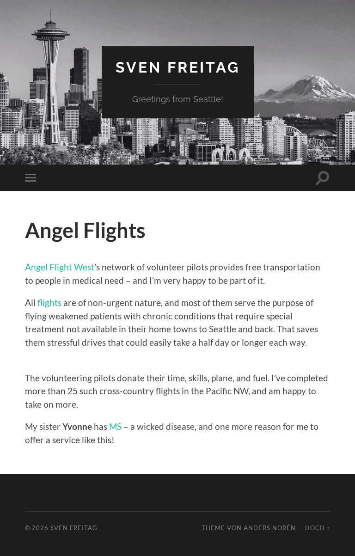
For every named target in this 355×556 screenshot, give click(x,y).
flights (49, 302)
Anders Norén (270, 528)
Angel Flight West (59, 267)
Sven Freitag (178, 67)
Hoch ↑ (317, 528)
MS (115, 426)
